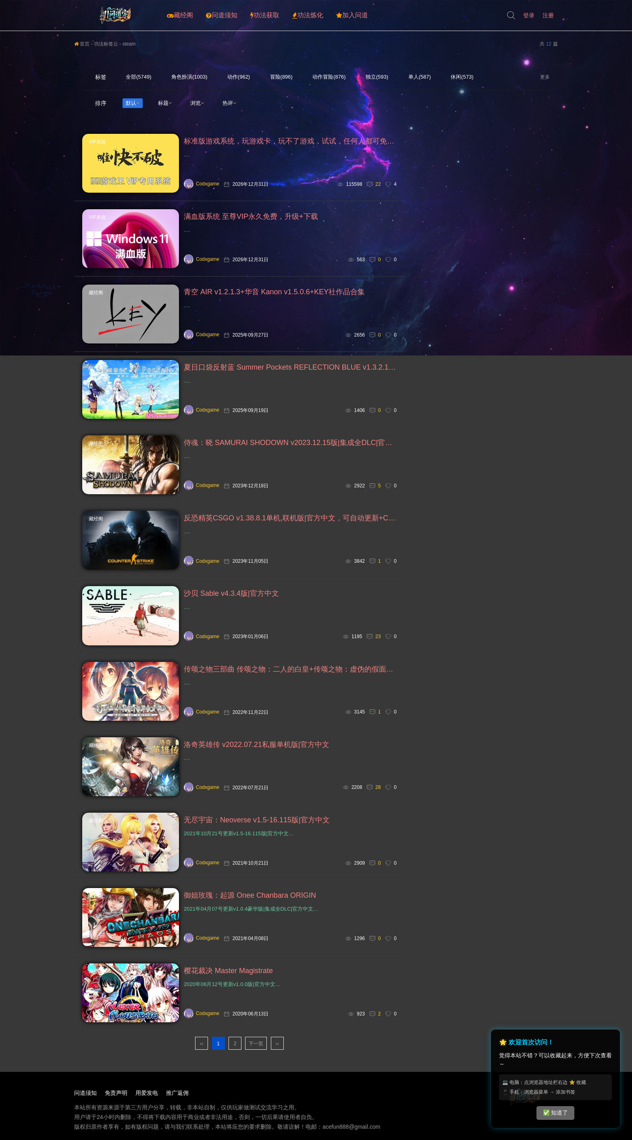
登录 (528, 15)
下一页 (256, 1043)
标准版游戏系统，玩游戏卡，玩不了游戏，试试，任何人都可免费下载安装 (290, 141)
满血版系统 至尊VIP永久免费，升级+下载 (251, 216)
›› (277, 1043)
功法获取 (264, 15)
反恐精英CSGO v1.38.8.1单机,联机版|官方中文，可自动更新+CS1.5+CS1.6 (290, 518)
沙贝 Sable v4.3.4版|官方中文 (231, 593)
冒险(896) (281, 77)
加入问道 (352, 15)
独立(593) (377, 77)
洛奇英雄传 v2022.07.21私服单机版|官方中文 (256, 745)
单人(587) (419, 77)
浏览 (197, 103)
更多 (545, 77)
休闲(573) (462, 77)
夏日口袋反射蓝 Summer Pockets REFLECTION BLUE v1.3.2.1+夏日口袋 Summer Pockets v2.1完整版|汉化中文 (290, 367)
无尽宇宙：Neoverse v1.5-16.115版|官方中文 (257, 820)
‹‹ (201, 1043)
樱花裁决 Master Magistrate (228, 971)
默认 (132, 103)
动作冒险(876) (328, 77)
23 (377, 636)
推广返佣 (177, 1093)
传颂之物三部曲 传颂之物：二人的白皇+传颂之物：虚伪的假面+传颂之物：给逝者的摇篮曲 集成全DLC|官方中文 (290, 669)
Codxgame (201, 184)
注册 (548, 15)
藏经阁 (180, 15)
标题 (165, 103)
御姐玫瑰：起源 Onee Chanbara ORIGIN (250, 895)
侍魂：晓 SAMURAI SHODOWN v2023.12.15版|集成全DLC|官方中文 (290, 443)
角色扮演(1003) (189, 77)
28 (377, 787)
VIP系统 (97, 142)
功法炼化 (307, 15)
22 (377, 184)
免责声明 (116, 1093)
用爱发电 (146, 1093)
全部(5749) (139, 77)
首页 (81, 44)
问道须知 (221, 15)
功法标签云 (106, 44)
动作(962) (238, 77)
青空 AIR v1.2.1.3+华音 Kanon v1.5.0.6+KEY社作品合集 (274, 292)
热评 (229, 103)
